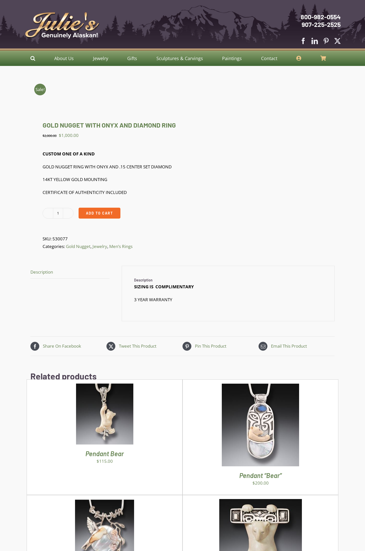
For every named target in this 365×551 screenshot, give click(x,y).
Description (41, 272)
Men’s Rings (121, 246)
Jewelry (100, 246)
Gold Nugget (78, 246)
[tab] (70, 272)
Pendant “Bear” (260, 475)
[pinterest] (326, 41)
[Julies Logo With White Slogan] (62, 14)
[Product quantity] (58, 213)
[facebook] (303, 41)
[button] (32, 58)
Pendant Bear (104, 453)
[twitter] (337, 41)
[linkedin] (315, 41)
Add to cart (99, 213)
